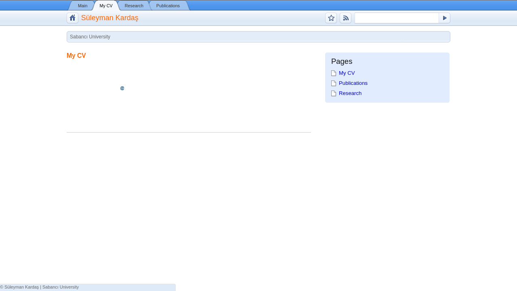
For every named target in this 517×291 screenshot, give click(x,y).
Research (134, 5)
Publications (168, 5)
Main (82, 5)
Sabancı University (60, 287)
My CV (105, 5)
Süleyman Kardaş (110, 18)
